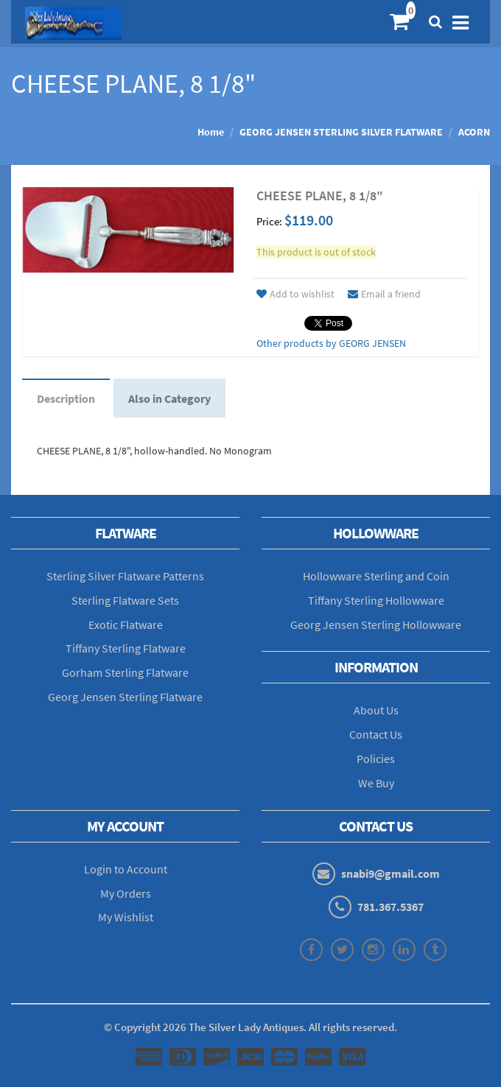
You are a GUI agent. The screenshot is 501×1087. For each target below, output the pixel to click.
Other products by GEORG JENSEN (331, 343)
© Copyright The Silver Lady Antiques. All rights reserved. (250, 1027)
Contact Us (375, 734)
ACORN (474, 131)
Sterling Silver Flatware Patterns (125, 576)
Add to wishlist (295, 293)
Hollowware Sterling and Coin (376, 576)
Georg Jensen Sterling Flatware (125, 696)
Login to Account (125, 869)
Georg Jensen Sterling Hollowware (375, 624)
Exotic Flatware (125, 624)
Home (210, 131)
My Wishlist (125, 917)
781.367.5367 (390, 906)
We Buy (376, 782)
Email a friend (384, 293)
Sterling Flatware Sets (125, 600)
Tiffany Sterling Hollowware (376, 600)
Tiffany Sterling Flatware (126, 648)
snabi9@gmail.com (390, 873)
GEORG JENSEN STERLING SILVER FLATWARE (341, 131)
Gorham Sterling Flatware (125, 672)
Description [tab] (66, 398)
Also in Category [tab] (169, 398)
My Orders (125, 893)
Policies (376, 758)
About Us (376, 710)
